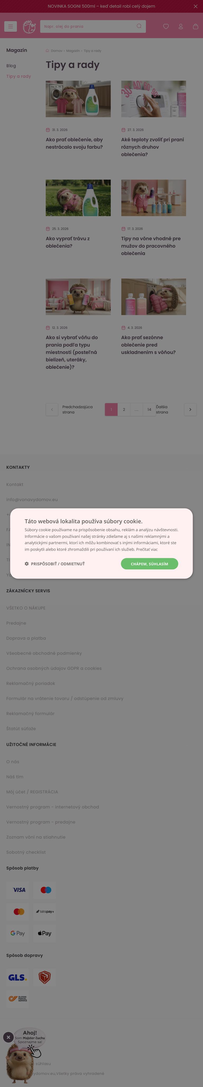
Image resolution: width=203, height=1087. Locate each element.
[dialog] (101, 543)
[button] (55, 563)
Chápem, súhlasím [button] (149, 563)
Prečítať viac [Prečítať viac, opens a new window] (147, 549)
